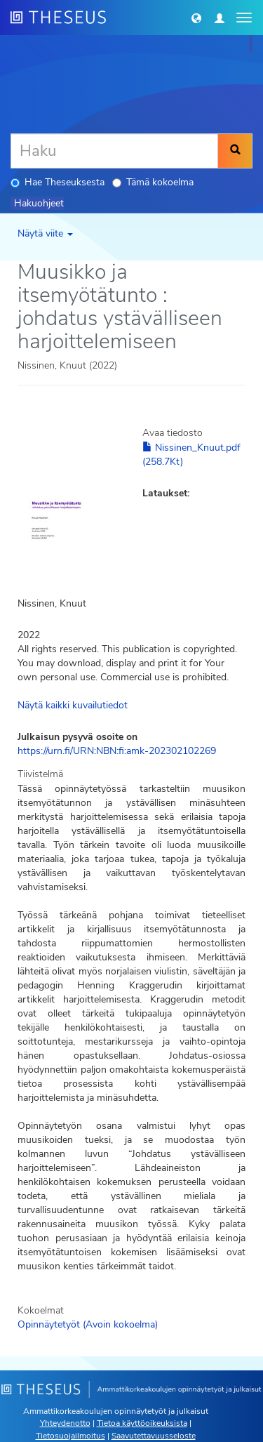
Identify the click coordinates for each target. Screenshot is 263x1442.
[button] (196, 17)
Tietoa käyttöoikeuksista (142, 1423)
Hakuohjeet (39, 203)
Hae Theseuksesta (57, 182)
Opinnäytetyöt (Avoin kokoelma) (88, 1324)
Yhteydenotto (65, 1423)
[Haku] (114, 150)
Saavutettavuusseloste (154, 1435)
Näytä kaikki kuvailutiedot (73, 705)
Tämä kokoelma (153, 182)
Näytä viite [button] (45, 233)
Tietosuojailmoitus (70, 1435)
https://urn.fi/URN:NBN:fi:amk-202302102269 (117, 751)
